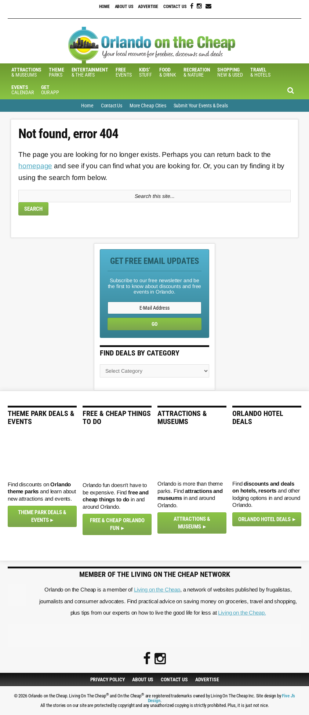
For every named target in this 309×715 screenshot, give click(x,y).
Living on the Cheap (157, 589)
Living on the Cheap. (242, 612)
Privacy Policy (107, 679)
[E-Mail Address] (154, 308)
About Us (124, 6)
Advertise (148, 6)
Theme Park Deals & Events (42, 516)
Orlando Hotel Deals (264, 519)
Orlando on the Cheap (154, 45)
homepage (35, 166)
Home (104, 6)
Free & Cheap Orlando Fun (117, 524)
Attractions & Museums (192, 523)
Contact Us (174, 6)
